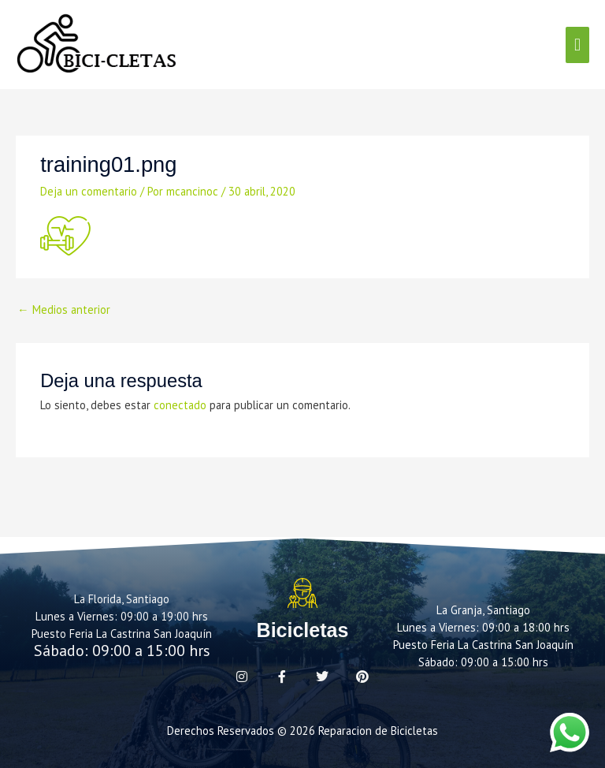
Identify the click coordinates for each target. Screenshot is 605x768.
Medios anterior (63, 309)
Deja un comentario (88, 191)
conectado (180, 404)
